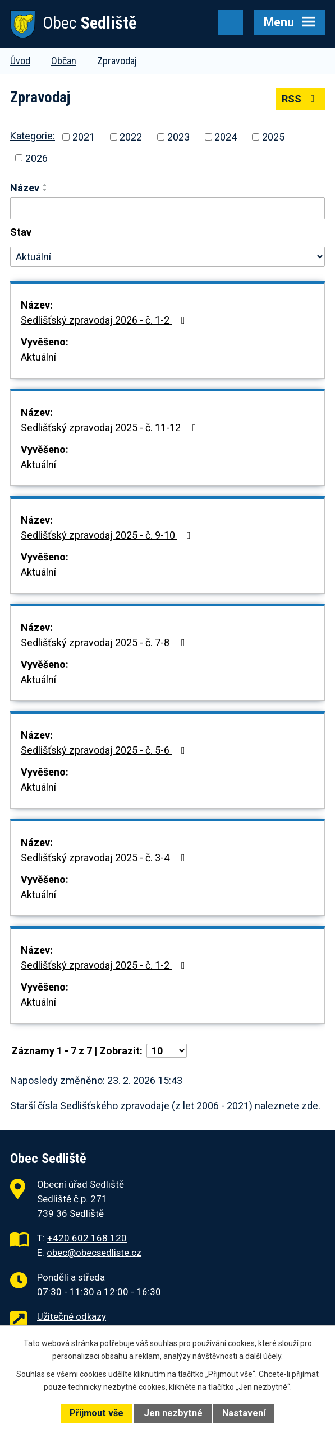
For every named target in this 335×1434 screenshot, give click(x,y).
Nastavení (243, 1413)
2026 (36, 158)
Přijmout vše (96, 1413)
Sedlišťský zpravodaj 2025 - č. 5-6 (105, 750)
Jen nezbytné (173, 1413)
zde (309, 1105)
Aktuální (38, 357)
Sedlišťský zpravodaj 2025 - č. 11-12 (111, 427)
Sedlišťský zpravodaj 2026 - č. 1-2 (105, 320)
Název (24, 188)
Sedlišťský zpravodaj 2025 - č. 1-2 (105, 965)
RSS (300, 99)
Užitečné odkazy (71, 1316)
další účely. (264, 1356)
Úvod (20, 61)
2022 (131, 137)
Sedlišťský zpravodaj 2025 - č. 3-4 (105, 857)
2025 (273, 137)
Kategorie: (32, 136)
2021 (83, 137)
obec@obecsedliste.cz (94, 1252)
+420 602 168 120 (87, 1238)
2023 (178, 137)
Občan (63, 61)
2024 (225, 137)
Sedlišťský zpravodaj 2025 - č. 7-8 (105, 642)
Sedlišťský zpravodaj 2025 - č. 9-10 (108, 535)
